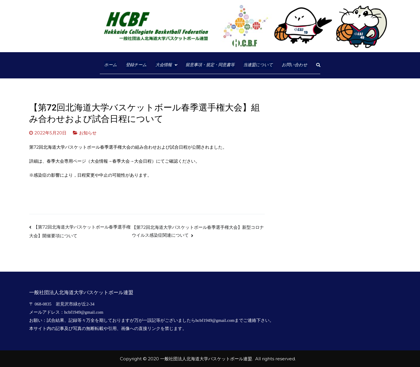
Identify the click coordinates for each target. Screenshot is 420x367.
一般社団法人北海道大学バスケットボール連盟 (206, 358)
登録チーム (136, 64)
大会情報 (163, 64)
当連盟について (258, 64)
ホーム (110, 64)
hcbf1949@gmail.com (83, 312)
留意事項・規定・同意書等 (210, 64)
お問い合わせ (294, 64)
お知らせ (88, 133)
